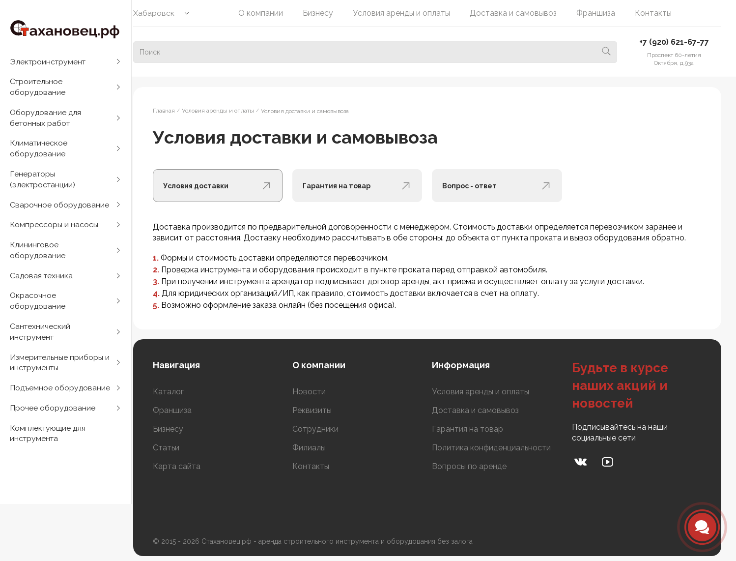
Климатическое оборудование (39, 151)
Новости (319, 391)
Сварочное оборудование (60, 208)
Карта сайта (190, 466)
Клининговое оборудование (38, 255)
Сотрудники (326, 429)
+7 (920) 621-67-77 (674, 42)
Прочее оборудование (53, 416)
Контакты (660, 13)
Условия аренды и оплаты (408, 13)
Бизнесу (325, 13)
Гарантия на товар (474, 429)
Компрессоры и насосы (54, 229)
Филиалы (319, 447)
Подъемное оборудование (60, 396)
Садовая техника (42, 281)
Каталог (181, 391)
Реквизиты (322, 410)
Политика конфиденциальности (498, 447)
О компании (267, 13)
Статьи (179, 447)
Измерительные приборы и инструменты (60, 370)
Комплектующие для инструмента (49, 443)
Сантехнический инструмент (40, 338)
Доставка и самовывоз (520, 13)
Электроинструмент (49, 61)
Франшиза (602, 13)
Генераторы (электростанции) (43, 182)
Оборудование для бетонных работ (46, 119)
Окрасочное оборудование (38, 307)
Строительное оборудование (38, 88)
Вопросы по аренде (476, 466)
